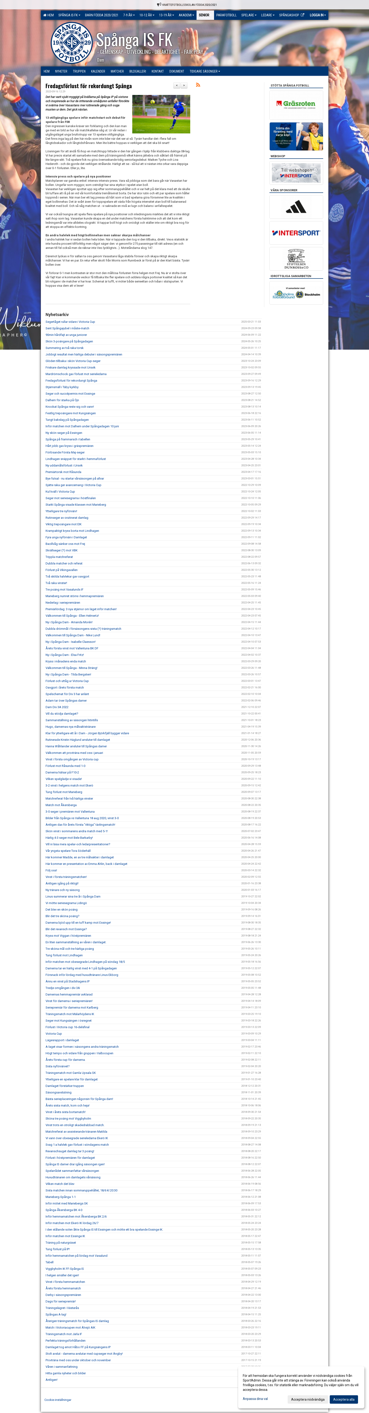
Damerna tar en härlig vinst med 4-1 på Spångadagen (81, 968)
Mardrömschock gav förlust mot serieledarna (76, 374)
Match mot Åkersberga (61, 805)
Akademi (186, 15)
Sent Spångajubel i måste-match (67, 328)
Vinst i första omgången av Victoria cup (72, 759)
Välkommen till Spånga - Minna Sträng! (71, 668)
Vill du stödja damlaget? (62, 713)
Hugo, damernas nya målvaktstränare (71, 726)
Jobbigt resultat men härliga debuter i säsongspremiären (84, 354)
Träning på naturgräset (61, 1242)
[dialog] (301, 1387)
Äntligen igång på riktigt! (62, 883)
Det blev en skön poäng (62, 909)
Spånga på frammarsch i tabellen (68, 439)
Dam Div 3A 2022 (57, 707)
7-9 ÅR (129, 15)
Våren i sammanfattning (62, 1366)
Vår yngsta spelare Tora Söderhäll (68, 851)
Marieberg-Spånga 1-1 (61, 1197)
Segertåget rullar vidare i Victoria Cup (70, 322)
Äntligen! (51, 1380)
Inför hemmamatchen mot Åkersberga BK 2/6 (76, 1216)
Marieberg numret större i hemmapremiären (75, 596)
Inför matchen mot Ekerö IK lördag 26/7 (72, 1223)
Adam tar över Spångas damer (66, 700)
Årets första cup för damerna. (66, 1059)
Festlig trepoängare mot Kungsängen (71, 413)
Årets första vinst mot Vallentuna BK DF (72, 648)
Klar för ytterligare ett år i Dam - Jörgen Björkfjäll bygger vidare (87, 733)
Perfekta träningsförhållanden (66, 1340)
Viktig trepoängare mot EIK (64, 524)
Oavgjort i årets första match (65, 687)
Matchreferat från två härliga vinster (69, 798)
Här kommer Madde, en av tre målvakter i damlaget (80, 857)
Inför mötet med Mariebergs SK (67, 1203)
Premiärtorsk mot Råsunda (63, 472)
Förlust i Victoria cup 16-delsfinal (68, 1027)
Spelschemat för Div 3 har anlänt (67, 694)
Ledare (268, 15)
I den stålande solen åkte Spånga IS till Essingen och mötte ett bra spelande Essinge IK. (104, 1229)
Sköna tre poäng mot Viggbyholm (68, 1118)
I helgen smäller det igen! (62, 1275)
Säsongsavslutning (59, 1092)
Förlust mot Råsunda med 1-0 (65, 766)
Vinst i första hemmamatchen (65, 1282)
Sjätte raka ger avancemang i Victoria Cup (73, 485)
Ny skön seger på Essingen (64, 433)
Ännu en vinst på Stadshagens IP (68, 981)
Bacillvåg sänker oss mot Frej (65, 544)
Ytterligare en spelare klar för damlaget (72, 1079)
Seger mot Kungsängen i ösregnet (69, 1020)
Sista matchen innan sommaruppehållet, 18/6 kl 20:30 (81, 1190)
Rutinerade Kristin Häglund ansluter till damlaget (78, 739)
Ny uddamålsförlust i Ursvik (64, 465)
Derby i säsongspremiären (63, 1295)
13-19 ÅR (166, 15)
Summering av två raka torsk (65, 348)
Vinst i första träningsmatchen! (66, 877)
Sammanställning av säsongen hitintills (72, 720)
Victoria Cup (54, 1033)
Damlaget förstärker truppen (65, 1086)
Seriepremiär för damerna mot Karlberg (72, 1007)
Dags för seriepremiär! (61, 1301)
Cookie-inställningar (57, 1400)
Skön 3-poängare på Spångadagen (69, 341)
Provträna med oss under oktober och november (78, 1360)
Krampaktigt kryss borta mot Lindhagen (72, 530)
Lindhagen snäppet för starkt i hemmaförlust (76, 459)
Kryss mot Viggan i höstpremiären (68, 935)
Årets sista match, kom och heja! (68, 1105)
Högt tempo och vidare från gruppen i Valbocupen (79, 1053)
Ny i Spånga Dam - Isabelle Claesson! (71, 642)
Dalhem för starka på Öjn (62, 400)
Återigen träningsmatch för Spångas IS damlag (77, 1321)
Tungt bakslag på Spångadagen (67, 419)
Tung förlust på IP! (58, 1249)
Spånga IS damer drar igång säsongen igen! (75, 1164)
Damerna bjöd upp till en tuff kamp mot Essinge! (78, 922)
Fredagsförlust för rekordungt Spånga (89, 86)
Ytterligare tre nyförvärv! (61, 511)
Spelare (249, 15)
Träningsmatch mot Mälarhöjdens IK (70, 1014)
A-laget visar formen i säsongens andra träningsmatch (82, 1046)
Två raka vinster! (56, 583)
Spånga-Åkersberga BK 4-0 (64, 1210)
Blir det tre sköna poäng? (62, 916)
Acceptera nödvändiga (308, 1399)
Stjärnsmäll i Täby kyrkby (62, 387)
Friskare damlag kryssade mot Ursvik (71, 367)
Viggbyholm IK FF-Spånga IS (65, 1268)
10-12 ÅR (147, 15)
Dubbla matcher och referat (64, 563)
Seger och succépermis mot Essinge (70, 393)
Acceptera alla (344, 1399)
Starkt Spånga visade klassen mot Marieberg (76, 504)
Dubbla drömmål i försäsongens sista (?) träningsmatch (83, 628)
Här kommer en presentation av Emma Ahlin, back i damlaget (86, 864)
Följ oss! (51, 870)
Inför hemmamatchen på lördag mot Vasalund (76, 1255)
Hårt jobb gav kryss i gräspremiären (69, 446)
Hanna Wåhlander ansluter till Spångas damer (76, 746)
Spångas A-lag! (56, 1314)
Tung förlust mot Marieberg (64, 792)
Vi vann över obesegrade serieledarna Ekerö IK (77, 1138)
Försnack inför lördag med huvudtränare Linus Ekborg (82, 975)
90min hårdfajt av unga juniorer (66, 335)
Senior (205, 15)
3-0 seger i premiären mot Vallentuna (70, 811)
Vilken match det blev (60, 1184)
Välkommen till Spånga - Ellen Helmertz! (72, 615)
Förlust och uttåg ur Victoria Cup (67, 681)
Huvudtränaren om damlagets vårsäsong (73, 1177)
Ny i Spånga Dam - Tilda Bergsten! (68, 674)
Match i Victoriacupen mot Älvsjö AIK (70, 1327)
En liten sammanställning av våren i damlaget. (76, 942)
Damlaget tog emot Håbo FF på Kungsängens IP (78, 1347)
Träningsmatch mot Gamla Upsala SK (71, 1073)
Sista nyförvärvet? (58, 1066)
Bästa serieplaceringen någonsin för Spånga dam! (79, 1099)
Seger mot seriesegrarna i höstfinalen (71, 498)
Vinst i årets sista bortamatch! (66, 1112)
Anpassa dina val (255, 1399)
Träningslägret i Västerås (62, 1308)
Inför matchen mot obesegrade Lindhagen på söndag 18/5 (85, 962)
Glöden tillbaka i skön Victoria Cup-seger (73, 361)
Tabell (50, 1262)
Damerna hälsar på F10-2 (62, 772)
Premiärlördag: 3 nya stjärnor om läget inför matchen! (81, 609)
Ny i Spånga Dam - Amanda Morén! (69, 622)
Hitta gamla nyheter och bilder (66, 1373)
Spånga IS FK (69, 15)
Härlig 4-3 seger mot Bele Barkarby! (69, 837)
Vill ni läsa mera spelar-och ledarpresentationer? (78, 844)
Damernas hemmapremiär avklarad (69, 994)
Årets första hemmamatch (63, 1288)
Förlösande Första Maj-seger (65, 452)
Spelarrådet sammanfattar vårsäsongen (72, 1171)
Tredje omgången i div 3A (63, 988)
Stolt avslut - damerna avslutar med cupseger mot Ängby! (84, 1353)
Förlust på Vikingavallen (62, 570)
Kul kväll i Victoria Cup (60, 491)
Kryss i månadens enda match (66, 661)
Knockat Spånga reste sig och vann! (70, 406)
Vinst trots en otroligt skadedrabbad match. (75, 1125)
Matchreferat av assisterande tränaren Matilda (76, 1131)
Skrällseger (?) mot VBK (62, 550)
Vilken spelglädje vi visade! (64, 779)
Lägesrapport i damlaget (62, 1040)
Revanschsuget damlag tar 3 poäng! (70, 1151)
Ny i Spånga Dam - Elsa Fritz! (65, 655)
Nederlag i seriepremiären (63, 602)
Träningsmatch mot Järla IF (64, 1334)
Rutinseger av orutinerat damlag (67, 517)
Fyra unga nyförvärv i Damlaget (66, 537)
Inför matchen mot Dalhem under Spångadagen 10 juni (82, 426)
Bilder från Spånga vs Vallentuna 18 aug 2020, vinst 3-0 (82, 818)
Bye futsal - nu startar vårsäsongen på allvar (75, 478)
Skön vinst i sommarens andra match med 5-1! (77, 831)
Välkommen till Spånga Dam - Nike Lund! (73, 635)
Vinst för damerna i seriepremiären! (69, 1001)
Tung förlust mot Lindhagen (64, 955)
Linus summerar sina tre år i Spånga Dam (73, 896)
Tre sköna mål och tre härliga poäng (70, 948)
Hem (48, 15)
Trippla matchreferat (59, 557)
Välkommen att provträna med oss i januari (74, 753)
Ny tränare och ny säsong (63, 890)
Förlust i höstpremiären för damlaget (70, 1157)
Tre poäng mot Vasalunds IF (64, 589)
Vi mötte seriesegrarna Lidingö (66, 903)
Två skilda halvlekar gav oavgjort (67, 576)
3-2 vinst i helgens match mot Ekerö (69, 785)
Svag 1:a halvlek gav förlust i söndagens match (77, 1144)
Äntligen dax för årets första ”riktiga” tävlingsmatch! (80, 824)
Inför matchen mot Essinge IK (65, 1236)
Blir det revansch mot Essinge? (66, 929)
